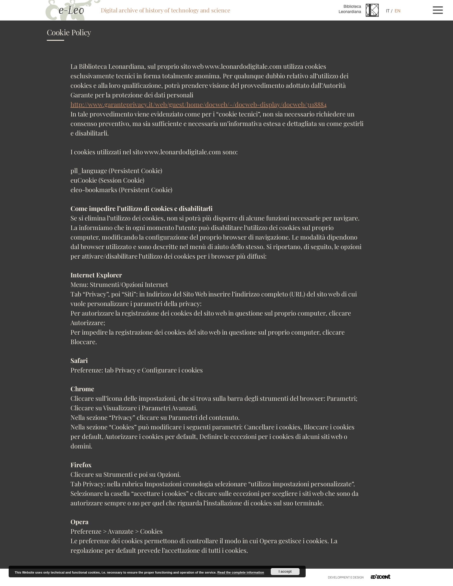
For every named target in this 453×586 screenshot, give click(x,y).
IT (388, 11)
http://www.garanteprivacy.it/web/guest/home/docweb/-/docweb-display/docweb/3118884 (198, 104)
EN (397, 11)
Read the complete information (241, 572)
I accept (285, 572)
